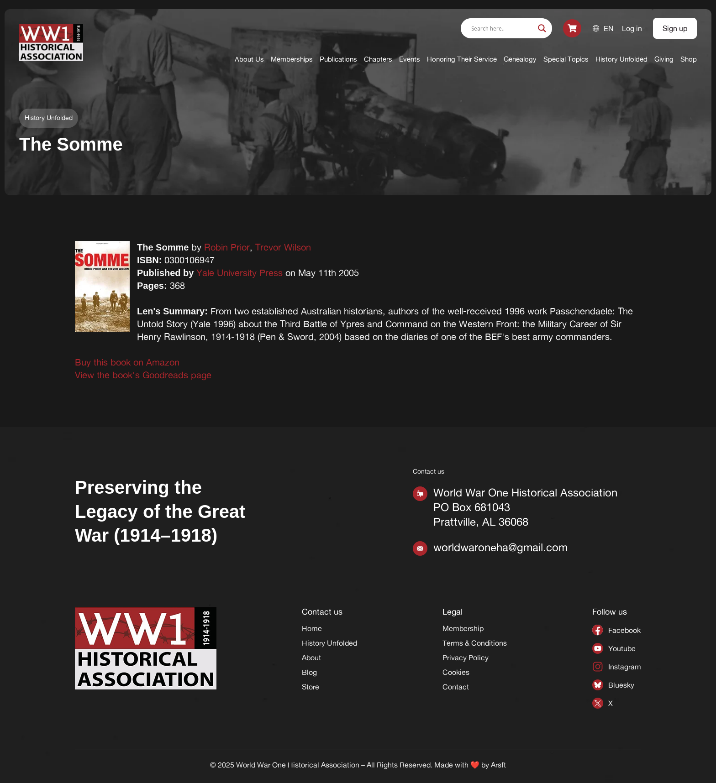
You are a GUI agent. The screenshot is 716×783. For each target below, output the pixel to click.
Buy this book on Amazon (127, 362)
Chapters (378, 59)
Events (409, 59)
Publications (338, 59)
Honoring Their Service (462, 59)
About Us (249, 59)
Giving (664, 59)
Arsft (498, 764)
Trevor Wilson (283, 247)
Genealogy (520, 59)
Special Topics (566, 59)
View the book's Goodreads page (143, 375)
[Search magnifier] (542, 28)
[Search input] (502, 28)
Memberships (292, 59)
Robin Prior (227, 247)
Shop (688, 59)
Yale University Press (239, 272)
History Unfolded (621, 59)
